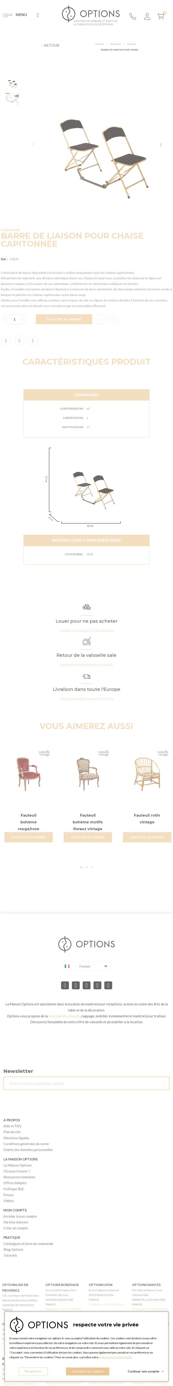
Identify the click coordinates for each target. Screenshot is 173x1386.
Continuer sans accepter (146, 1371)
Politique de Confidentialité (115, 1357)
